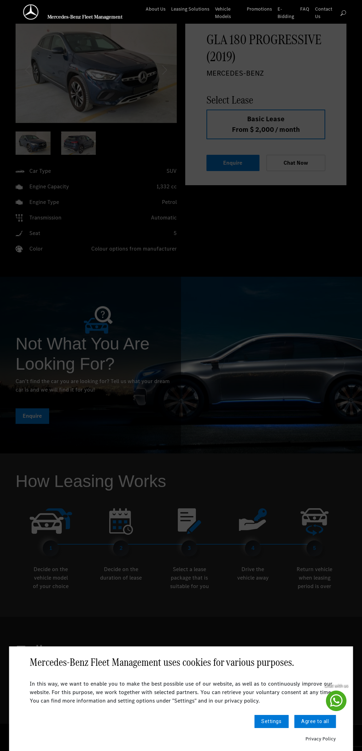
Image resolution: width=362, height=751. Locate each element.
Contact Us (323, 13)
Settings (271, 721)
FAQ (304, 9)
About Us (155, 9)
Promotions (259, 9)
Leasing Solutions (190, 9)
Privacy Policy (320, 738)
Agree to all (315, 721)
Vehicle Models (223, 13)
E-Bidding (286, 13)
